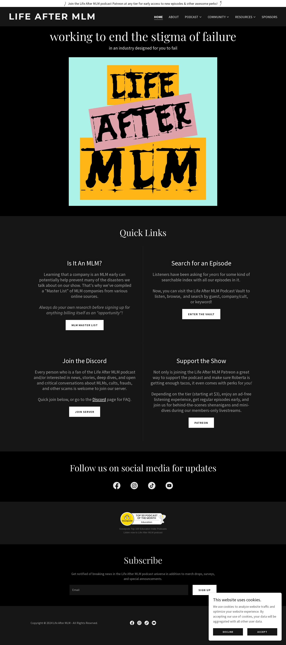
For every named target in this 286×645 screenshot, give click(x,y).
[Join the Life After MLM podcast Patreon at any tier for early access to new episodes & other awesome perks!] (143, 3)
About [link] (174, 17)
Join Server (84, 412)
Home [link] (158, 17)
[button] (193, 17)
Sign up (204, 595)
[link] (74, 18)
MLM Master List (85, 325)
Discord (99, 399)
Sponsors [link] (269, 17)
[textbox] (128, 595)
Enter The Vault (201, 314)
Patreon (201, 423)
